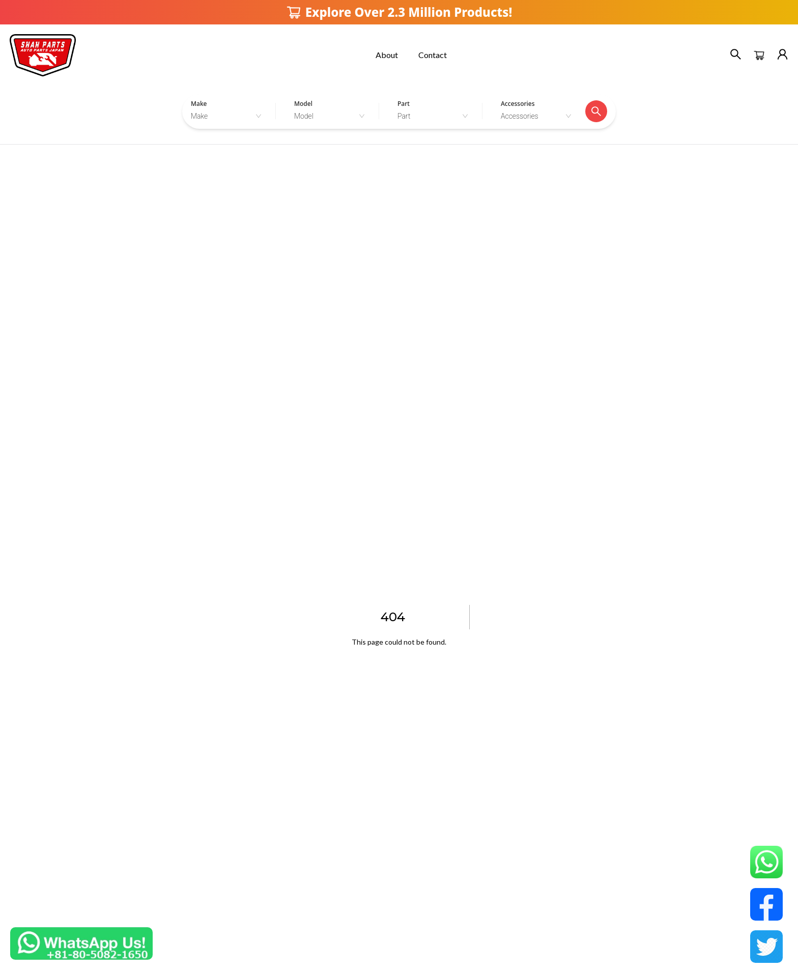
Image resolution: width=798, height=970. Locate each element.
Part (403, 103)
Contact (432, 55)
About (387, 55)
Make (199, 103)
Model (303, 103)
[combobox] (229, 116)
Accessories (518, 103)
